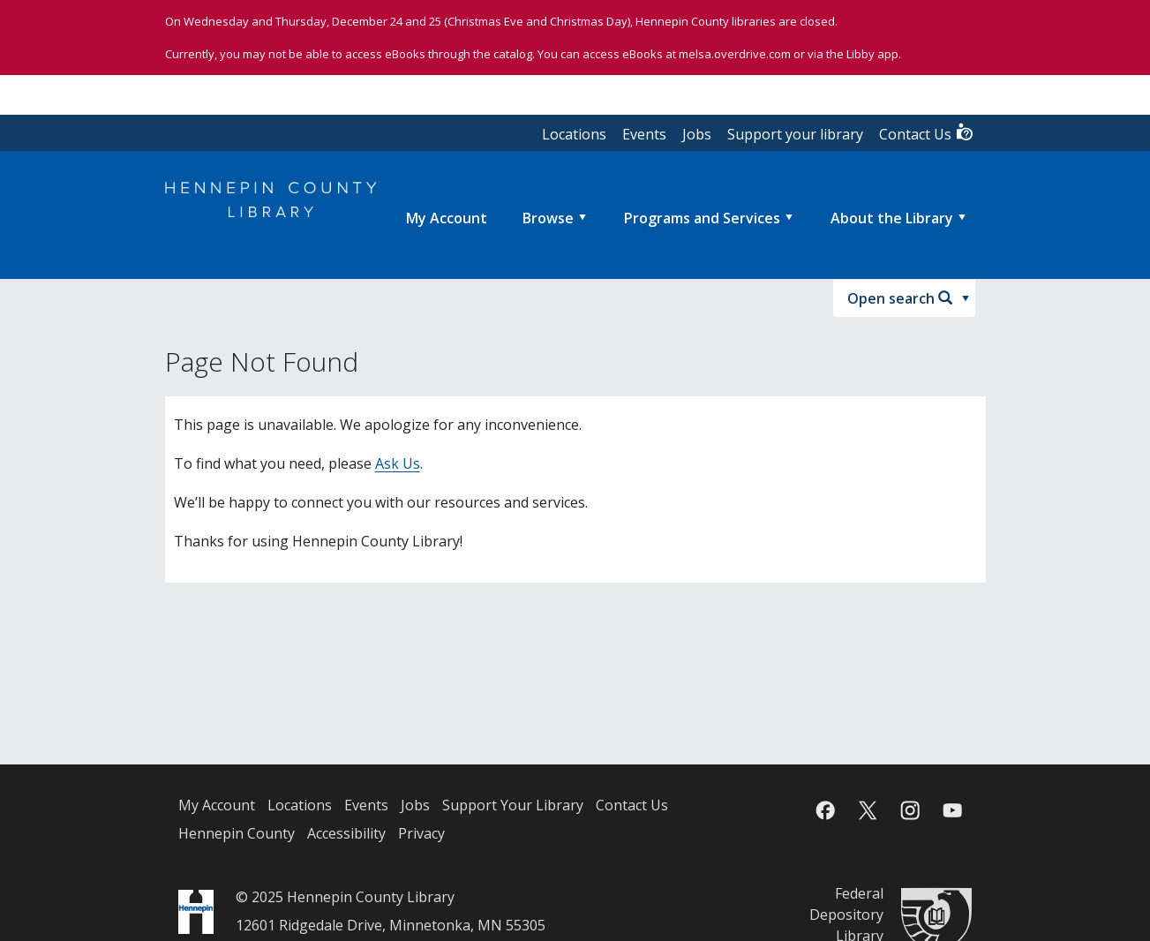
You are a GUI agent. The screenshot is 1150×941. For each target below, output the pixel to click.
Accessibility (346, 833)
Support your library (795, 134)
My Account (216, 805)
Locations (574, 134)
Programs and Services (702, 218)
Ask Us (397, 463)
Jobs (696, 134)
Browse (548, 218)
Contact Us (926, 133)
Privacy (421, 833)
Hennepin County (236, 833)
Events (644, 134)
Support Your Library (512, 805)
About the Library (892, 218)
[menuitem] (446, 218)
